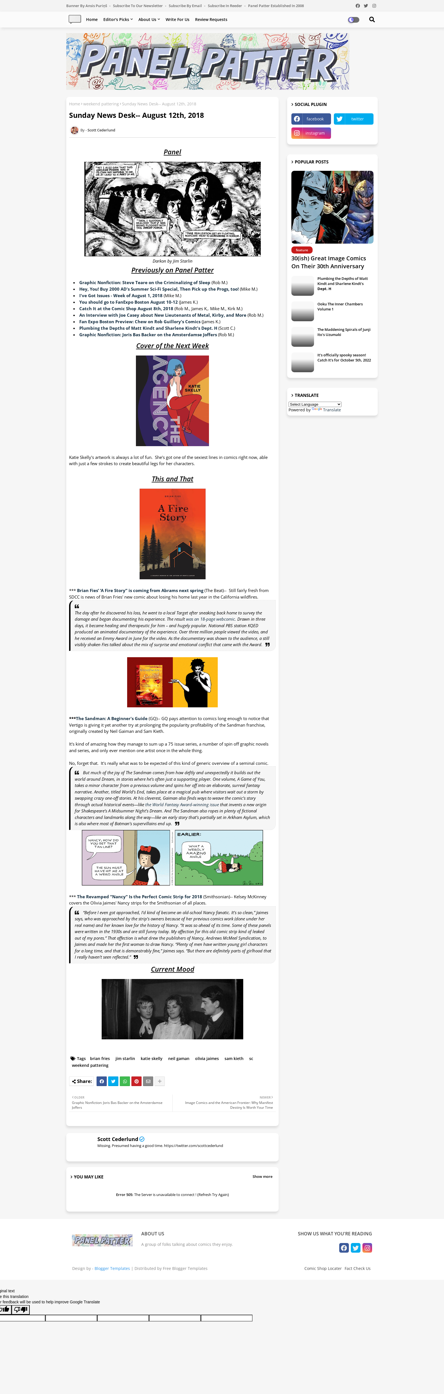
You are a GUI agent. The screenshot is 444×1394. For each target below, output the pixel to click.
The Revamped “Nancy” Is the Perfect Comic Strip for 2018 (139, 896)
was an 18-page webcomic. (211, 619)
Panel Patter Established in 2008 (276, 5)
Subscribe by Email (186, 5)
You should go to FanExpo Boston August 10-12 (128, 302)
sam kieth (234, 1058)
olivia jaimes (207, 1058)
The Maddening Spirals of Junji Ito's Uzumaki (344, 332)
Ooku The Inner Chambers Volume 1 (340, 306)
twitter (357, 119)
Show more (262, 1176)
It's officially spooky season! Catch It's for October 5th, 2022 (344, 357)
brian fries (100, 1058)
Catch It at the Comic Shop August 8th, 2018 (126, 308)
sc (251, 1058)
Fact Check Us (358, 1268)
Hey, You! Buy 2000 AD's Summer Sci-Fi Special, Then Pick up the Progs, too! (159, 289)
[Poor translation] (21, 1310)
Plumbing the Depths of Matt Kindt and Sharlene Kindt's (342, 283)
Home (92, 19)
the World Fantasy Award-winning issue (182, 804)
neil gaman (178, 1058)
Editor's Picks (116, 19)
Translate (326, 409)
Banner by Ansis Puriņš (87, 5)
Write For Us (177, 19)
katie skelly (152, 1058)
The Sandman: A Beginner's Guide (112, 718)
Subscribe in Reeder (225, 5)
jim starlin (125, 1058)
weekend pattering (101, 104)
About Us (147, 19)
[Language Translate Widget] (315, 404)
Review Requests (211, 19)
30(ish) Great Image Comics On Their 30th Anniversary (328, 262)
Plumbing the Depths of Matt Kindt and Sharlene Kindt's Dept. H (148, 328)
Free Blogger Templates (185, 1268)
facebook (315, 119)
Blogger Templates (112, 1268)
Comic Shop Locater (323, 1268)
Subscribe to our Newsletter (138, 5)
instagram (315, 133)
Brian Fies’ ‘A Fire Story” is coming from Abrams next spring (140, 590)
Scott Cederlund (117, 1139)
